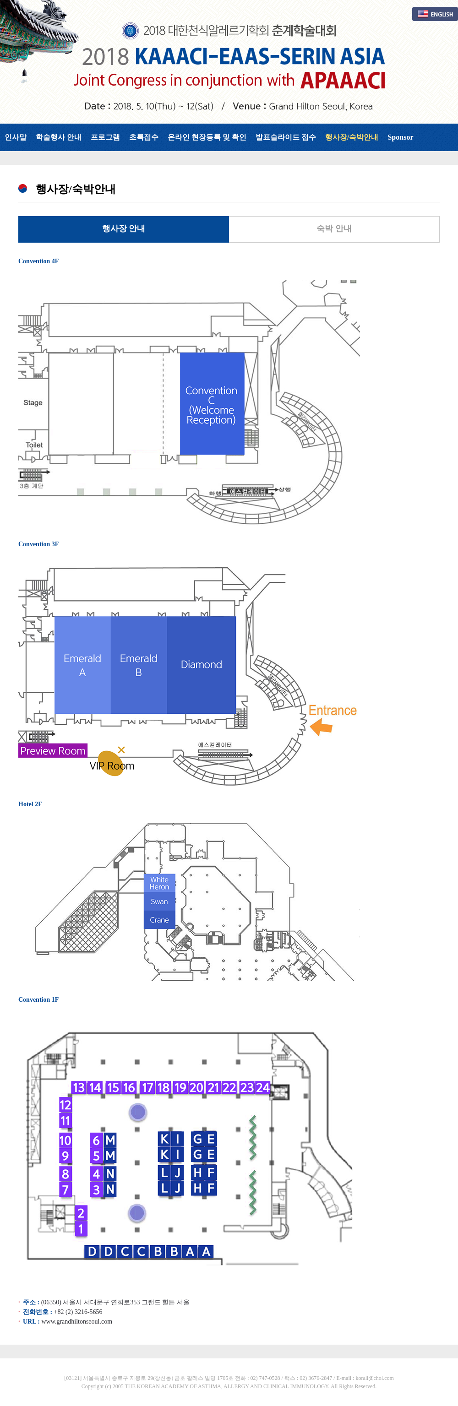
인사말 (16, 137)
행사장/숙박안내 (351, 137)
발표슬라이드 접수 (286, 137)
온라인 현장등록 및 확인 (207, 137)
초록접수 (143, 137)
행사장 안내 (124, 228)
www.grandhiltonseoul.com (76, 1321)
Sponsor (400, 137)
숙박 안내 (334, 228)
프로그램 (105, 137)
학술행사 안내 (59, 137)
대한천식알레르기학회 (229, 62)
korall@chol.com (374, 1378)
